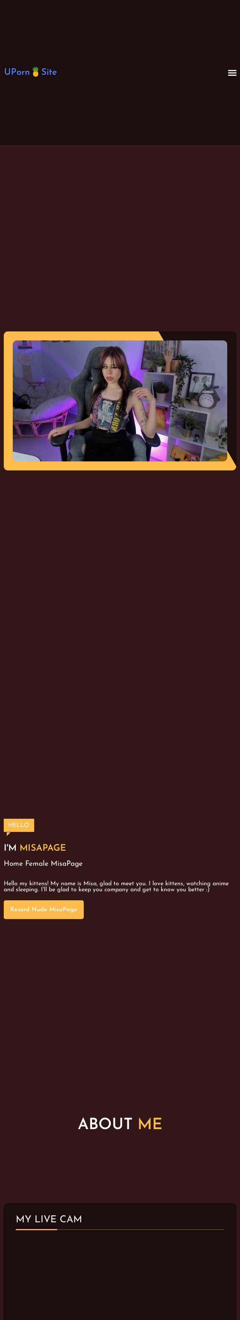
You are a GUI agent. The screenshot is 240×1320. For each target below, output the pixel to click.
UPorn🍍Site (30, 72)
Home (13, 864)
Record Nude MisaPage (43, 910)
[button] (232, 72)
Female (36, 864)
